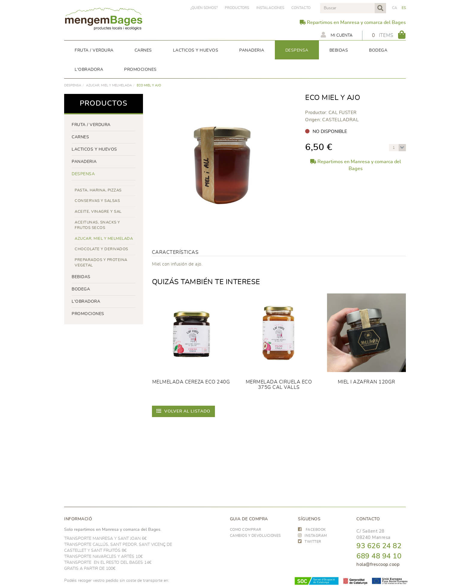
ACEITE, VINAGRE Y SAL (98, 212)
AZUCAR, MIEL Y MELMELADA (109, 85)
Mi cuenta (336, 35)
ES (404, 8)
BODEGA (81, 289)
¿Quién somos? (204, 8)
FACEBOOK (312, 529)
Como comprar (245, 529)
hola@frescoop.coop (378, 564)
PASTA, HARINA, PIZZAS (98, 190)
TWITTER (309, 541)
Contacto (301, 8)
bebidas (81, 277)
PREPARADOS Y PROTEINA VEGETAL (101, 263)
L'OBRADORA (86, 301)
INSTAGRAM (312, 535)
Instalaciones (270, 8)
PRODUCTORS (237, 8)
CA (394, 8)
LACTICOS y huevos (94, 149)
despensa (72, 85)
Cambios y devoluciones (255, 535)
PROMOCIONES (88, 314)
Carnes (80, 137)
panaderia (84, 162)
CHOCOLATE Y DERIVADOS (101, 249)
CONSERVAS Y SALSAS (97, 201)
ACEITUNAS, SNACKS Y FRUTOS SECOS (97, 225)
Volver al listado (183, 410)
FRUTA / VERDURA (91, 125)
